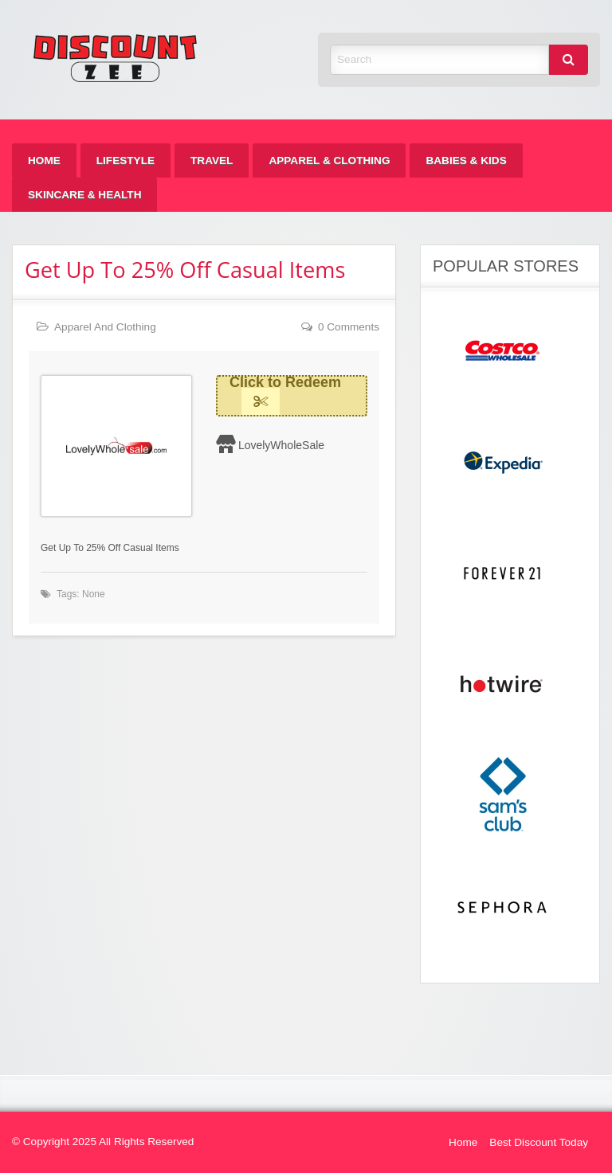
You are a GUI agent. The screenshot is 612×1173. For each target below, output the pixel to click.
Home (44, 160)
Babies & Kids (466, 160)
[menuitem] (44, 160)
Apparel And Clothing (105, 327)
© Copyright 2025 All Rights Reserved (103, 1142)
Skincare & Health (84, 195)
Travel (211, 160)
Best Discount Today (538, 1142)
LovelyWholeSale (281, 445)
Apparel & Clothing (329, 160)
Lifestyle (125, 160)
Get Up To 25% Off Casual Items (185, 269)
